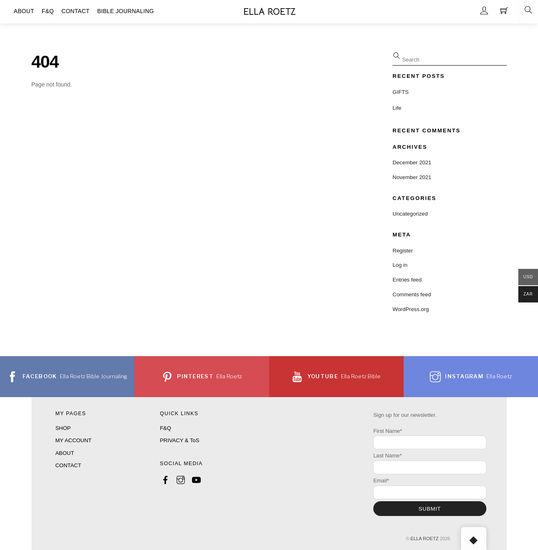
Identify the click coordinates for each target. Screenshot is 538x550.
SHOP (63, 428)
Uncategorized (410, 214)
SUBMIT (430, 509)
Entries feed (407, 280)
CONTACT (68, 465)
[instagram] (180, 479)
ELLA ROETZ (424, 538)
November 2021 (412, 177)
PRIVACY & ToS (179, 440)
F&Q (165, 428)
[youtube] (196, 479)
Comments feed (412, 294)
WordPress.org (411, 309)
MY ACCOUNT (73, 440)
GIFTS (401, 92)
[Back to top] (473, 538)
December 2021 (412, 162)
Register (403, 251)
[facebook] (165, 479)
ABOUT (64, 453)
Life (397, 108)
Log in (400, 265)
